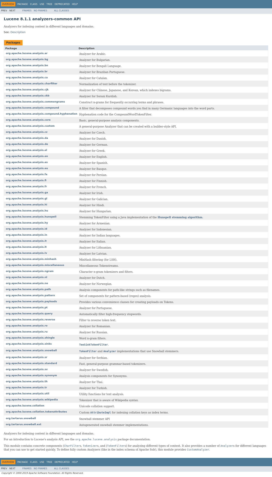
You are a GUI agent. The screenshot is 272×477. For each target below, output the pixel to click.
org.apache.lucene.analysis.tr (26, 387)
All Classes (61, 10)
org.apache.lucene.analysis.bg (27, 59)
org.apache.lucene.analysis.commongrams (35, 101)
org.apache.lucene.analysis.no (27, 283)
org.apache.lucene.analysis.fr (26, 186)
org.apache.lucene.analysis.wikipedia (32, 399)
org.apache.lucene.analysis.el (26, 150)
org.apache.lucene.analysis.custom (30, 125)
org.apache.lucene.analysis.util (27, 393)
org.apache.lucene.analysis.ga (27, 192)
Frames (27, 10)
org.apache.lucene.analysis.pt (27, 307)
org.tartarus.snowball (21, 418)
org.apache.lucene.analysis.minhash (31, 259)
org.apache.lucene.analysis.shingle (30, 337)
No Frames (40, 10)
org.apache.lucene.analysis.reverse (30, 319)
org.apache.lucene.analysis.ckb (27, 95)
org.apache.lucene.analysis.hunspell (31, 216)
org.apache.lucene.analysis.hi (26, 204)
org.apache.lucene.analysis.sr (26, 357)
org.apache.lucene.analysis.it (26, 240)
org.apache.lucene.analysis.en (27, 156)
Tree (49, 4)
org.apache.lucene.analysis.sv (27, 369)
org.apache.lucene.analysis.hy (27, 222)
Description (18, 32)
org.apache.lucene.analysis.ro (26, 325)
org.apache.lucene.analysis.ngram (29, 271)
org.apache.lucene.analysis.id (26, 228)
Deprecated (62, 4)
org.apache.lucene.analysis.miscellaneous (35, 265)
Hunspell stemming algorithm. (180, 217)
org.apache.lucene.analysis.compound (32, 107)
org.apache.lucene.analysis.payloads (31, 301)
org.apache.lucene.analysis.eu (27, 168)
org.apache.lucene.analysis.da (27, 138)
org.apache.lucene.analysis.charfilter (31, 83)
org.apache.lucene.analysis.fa (26, 174)
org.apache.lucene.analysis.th (26, 381)
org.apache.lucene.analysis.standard (31, 363)
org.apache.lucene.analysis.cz (26, 132)
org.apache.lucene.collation (25, 405)
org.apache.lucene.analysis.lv (26, 253)
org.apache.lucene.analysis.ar (26, 53)
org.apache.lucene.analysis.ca (27, 77)
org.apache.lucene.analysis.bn (27, 65)
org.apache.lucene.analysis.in (26, 234)
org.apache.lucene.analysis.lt (26, 246)
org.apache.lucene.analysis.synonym (31, 375)
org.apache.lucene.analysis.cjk (27, 89)
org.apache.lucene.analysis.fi (26, 180)
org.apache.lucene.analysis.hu (27, 210)
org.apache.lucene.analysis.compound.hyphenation (41, 113)
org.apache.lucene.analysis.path (28, 289)
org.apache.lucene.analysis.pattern (30, 295)
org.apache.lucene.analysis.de (27, 144)
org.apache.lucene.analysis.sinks (29, 343)
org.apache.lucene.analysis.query (29, 313)
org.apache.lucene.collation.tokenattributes (36, 411)
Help (75, 4)
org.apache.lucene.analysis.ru (27, 331)
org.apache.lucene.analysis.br (27, 71)
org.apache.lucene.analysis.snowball (31, 350)
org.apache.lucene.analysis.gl (26, 198)
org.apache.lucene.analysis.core (28, 119)
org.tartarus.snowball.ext (23, 424)
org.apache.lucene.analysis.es (27, 162)
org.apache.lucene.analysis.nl (26, 277)
